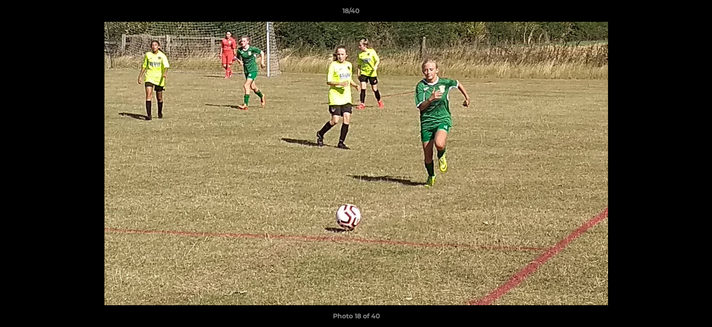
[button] (673, 13)
